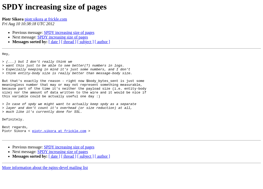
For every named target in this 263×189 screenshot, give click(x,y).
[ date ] (54, 42)
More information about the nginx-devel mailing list (45, 184)
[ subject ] (85, 42)
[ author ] (102, 42)
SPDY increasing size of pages (69, 32)
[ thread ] (68, 42)
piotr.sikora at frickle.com (46, 19)
